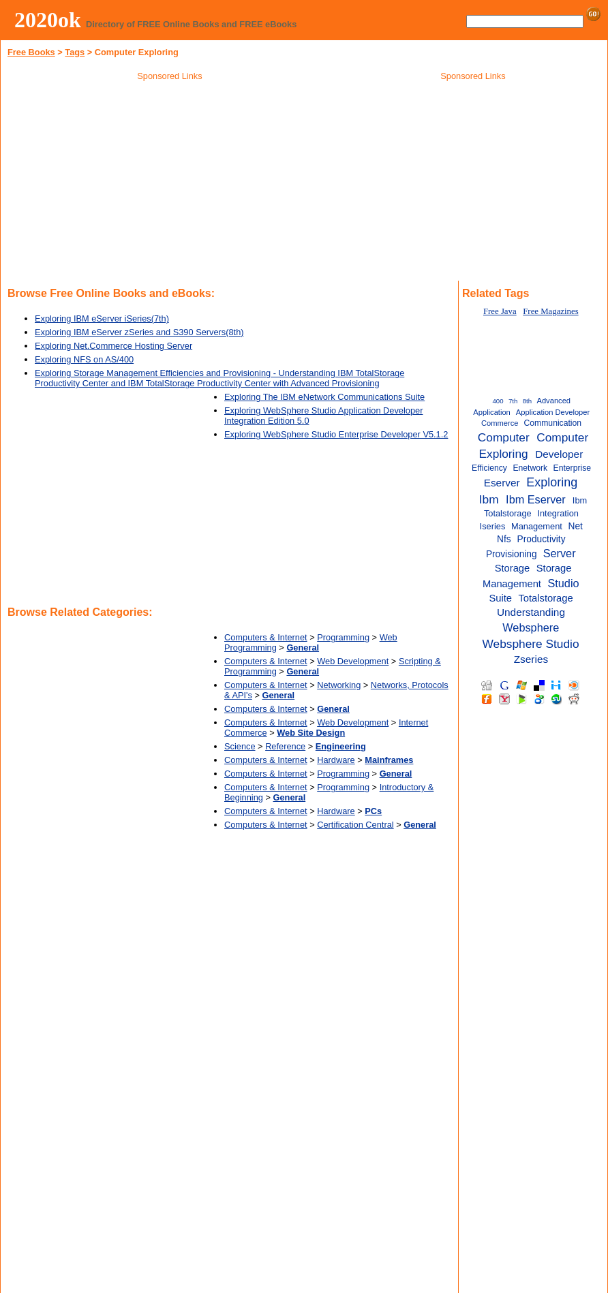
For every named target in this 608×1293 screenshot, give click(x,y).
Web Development (353, 661)
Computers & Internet (265, 637)
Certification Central (355, 825)
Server (559, 553)
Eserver (502, 482)
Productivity (541, 539)
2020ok (47, 19)
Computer (504, 437)
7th (512, 401)
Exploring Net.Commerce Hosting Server (113, 346)
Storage (512, 568)
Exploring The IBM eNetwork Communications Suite (324, 397)
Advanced (553, 400)
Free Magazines (550, 311)
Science (240, 746)
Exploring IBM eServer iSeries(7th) (102, 318)
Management (536, 526)
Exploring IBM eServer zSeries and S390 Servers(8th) (139, 332)
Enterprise (572, 468)
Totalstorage (545, 598)
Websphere (530, 627)
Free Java (500, 311)
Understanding (531, 612)
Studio (563, 583)
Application (492, 412)
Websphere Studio (531, 644)
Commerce (499, 423)
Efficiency (489, 468)
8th (527, 401)
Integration (558, 513)
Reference (285, 746)
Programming (343, 637)
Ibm (489, 499)
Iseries (493, 526)
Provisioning (511, 554)
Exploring (551, 482)
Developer (559, 454)
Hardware (335, 760)
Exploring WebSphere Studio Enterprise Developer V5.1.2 (336, 434)
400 (498, 401)
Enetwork (530, 468)
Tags (75, 52)
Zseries (531, 659)
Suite (500, 598)
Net (575, 526)
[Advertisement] (169, 183)
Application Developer (553, 412)
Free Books (31, 52)
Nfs (504, 539)
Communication (553, 423)
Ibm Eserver (536, 499)
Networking (339, 685)
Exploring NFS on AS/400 (84, 359)
